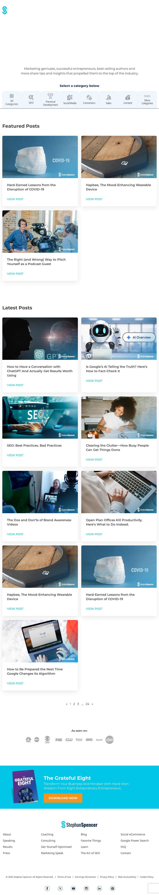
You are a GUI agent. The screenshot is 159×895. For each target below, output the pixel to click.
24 (87, 704)
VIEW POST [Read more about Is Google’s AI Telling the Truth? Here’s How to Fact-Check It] (94, 381)
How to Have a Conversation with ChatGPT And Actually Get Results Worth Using (40, 371)
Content (128, 103)
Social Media (69, 103)
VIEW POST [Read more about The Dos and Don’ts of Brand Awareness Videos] (15, 534)
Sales (108, 103)
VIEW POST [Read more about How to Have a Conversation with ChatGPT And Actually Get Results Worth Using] (15, 385)
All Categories (11, 102)
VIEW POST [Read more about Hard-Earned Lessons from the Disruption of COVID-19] (15, 199)
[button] (96, 9)
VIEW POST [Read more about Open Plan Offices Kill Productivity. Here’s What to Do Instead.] (94, 534)
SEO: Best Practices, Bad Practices (34, 445)
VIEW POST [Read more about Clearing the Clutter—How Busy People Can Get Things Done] (94, 459)
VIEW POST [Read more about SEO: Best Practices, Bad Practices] (15, 455)
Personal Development (50, 103)
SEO (31, 102)
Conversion (89, 103)
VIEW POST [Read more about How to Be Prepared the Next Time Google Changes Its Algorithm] (15, 683)
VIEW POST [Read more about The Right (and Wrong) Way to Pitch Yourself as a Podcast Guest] (15, 273)
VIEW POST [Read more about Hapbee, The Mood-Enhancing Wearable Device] (94, 199)
